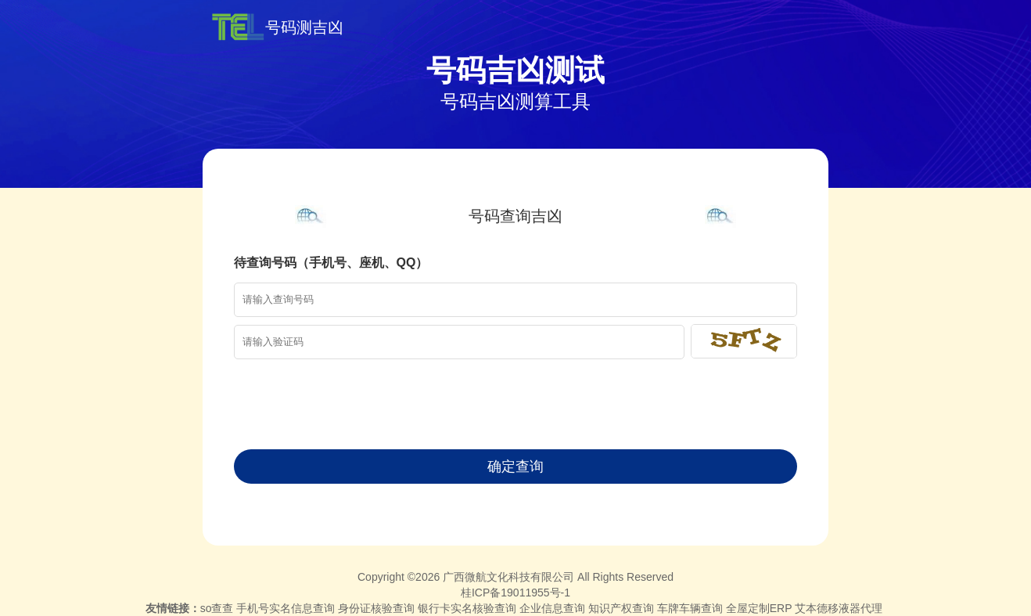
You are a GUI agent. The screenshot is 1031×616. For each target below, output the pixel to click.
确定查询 (515, 466)
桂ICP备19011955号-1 (515, 592)
